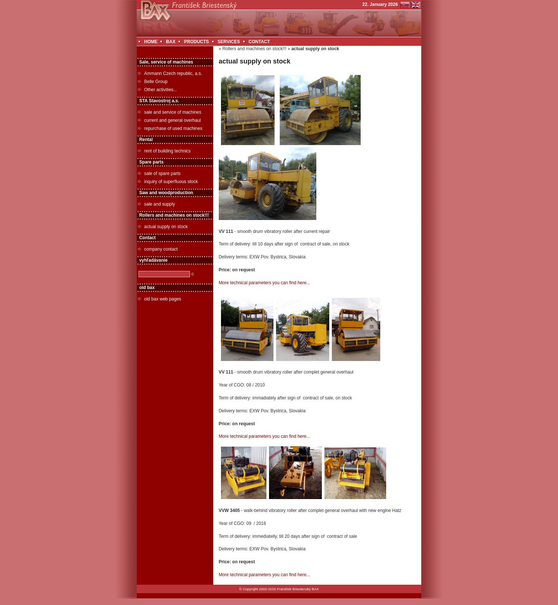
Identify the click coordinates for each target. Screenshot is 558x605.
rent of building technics (167, 151)
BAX (170, 41)
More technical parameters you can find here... (264, 282)
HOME (150, 41)
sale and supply (159, 204)
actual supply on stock (166, 226)
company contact (161, 249)
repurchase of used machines (173, 128)
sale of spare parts (162, 173)
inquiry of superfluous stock (171, 181)
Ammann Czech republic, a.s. (173, 73)
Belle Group (155, 81)
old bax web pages (162, 299)
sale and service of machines (172, 112)
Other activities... (160, 89)
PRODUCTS (196, 41)
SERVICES (229, 41)
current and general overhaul (172, 120)
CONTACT (259, 41)
